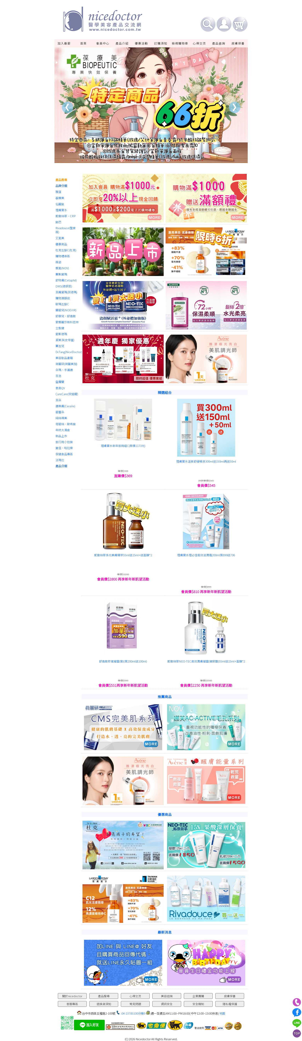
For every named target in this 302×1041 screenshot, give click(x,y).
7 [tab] (168, 160)
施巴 (58, 222)
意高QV (60, 388)
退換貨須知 (104, 1004)
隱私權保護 (230, 1004)
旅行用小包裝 (64, 442)
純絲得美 (61, 418)
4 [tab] (151, 160)
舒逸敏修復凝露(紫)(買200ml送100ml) (123, 661)
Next (234, 107)
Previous (67, 107)
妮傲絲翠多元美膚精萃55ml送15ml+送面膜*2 (123, 555)
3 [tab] (145, 160)
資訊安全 (167, 1004)
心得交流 (199, 43)
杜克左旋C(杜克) (65, 250)
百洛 (58, 376)
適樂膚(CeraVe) (65, 406)
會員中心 (102, 43)
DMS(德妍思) (63, 286)
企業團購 (198, 996)
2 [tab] (139, 160)
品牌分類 (61, 186)
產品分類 (61, 466)
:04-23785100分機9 (133, 1013)
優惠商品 (61, 244)
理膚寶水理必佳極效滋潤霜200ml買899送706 (206, 555)
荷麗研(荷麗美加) (66, 364)
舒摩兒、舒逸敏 (65, 316)
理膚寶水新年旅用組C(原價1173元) (123, 446)
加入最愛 (64, 43)
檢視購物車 (180, 43)
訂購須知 (160, 43)
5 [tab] (157, 160)
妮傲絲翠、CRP (65, 216)
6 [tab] (163, 160)
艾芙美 (59, 238)
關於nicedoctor (72, 996)
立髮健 (59, 328)
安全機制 (198, 1004)
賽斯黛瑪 (61, 274)
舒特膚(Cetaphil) (66, 280)
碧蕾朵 (59, 412)
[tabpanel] (151, 105)
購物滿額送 (62, 298)
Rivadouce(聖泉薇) (65, 230)
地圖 (222, 1013)
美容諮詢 (167, 996)
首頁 (83, 43)
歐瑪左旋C (62, 304)
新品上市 (61, 436)
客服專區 (72, 1004)
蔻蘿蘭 (59, 382)
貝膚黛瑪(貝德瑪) (66, 292)
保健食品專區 (64, 454)
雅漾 (58, 192)
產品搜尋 (61, 180)
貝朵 (58, 400)
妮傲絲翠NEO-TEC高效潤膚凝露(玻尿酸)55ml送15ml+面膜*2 (206, 661)
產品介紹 (122, 43)
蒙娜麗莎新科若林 (67, 322)
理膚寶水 (61, 210)
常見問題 (135, 1004)
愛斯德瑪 (61, 334)
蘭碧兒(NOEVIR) (65, 310)
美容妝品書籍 (64, 358)
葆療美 (59, 198)
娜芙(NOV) (62, 268)
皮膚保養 (238, 43)
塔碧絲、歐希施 (65, 424)
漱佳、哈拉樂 (64, 448)
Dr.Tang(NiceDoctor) (67, 352)
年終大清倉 (62, 430)
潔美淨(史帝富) (64, 340)
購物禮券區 (62, 256)
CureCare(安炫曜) (66, 394)
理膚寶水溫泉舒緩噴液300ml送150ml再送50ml (206, 461)
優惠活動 (141, 43)
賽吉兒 (59, 346)
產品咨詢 (218, 43)
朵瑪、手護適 (64, 370)
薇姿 (58, 262)
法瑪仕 (59, 460)
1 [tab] (134, 160)
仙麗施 (59, 204)
